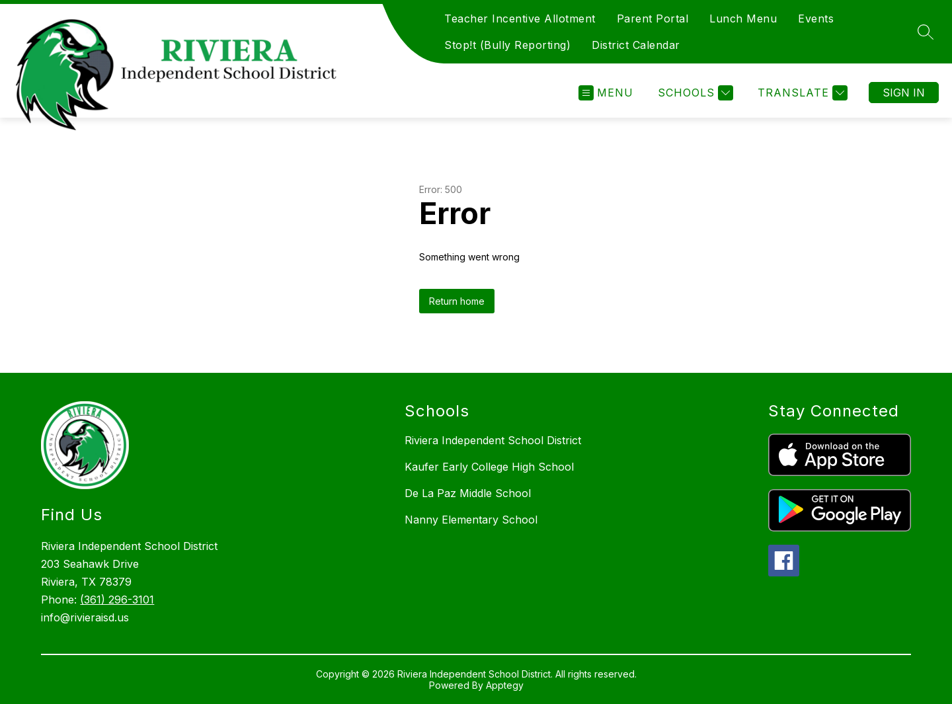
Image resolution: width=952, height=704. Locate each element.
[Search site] (925, 32)
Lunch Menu (743, 18)
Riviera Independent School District (493, 440)
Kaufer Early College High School (489, 466)
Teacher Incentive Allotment (520, 18)
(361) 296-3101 (117, 599)
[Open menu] (605, 93)
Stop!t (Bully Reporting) (507, 45)
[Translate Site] (801, 93)
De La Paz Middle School (468, 493)
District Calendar (636, 45)
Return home (457, 301)
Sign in (904, 92)
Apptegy (505, 685)
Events (816, 18)
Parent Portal (653, 18)
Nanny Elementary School (471, 519)
